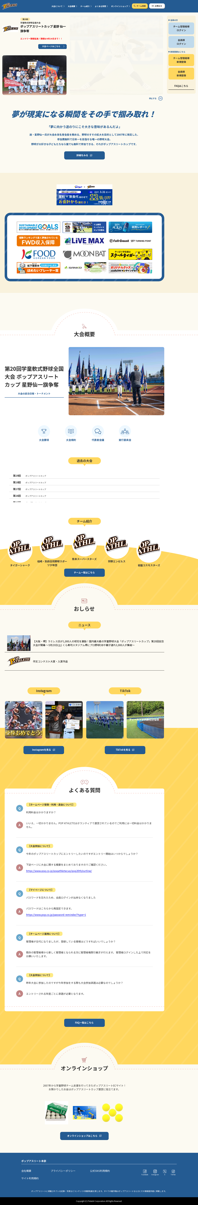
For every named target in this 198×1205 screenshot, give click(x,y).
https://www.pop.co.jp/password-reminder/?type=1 (56, 914)
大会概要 (71, 6)
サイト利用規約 (30, 1178)
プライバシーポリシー (63, 1171)
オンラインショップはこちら (82, 1135)
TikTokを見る (123, 749)
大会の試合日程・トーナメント (34, 393)
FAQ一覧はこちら (84, 1022)
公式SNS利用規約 (100, 1171)
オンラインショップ (119, 6)
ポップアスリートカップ (29, 475)
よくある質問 (100, 6)
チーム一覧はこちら (84, 572)
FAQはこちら (181, 85)
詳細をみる (82, 155)
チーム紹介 (85, 6)
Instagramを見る (41, 749)
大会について (57, 6)
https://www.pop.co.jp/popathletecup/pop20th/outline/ (59, 871)
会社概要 (26, 1171)
